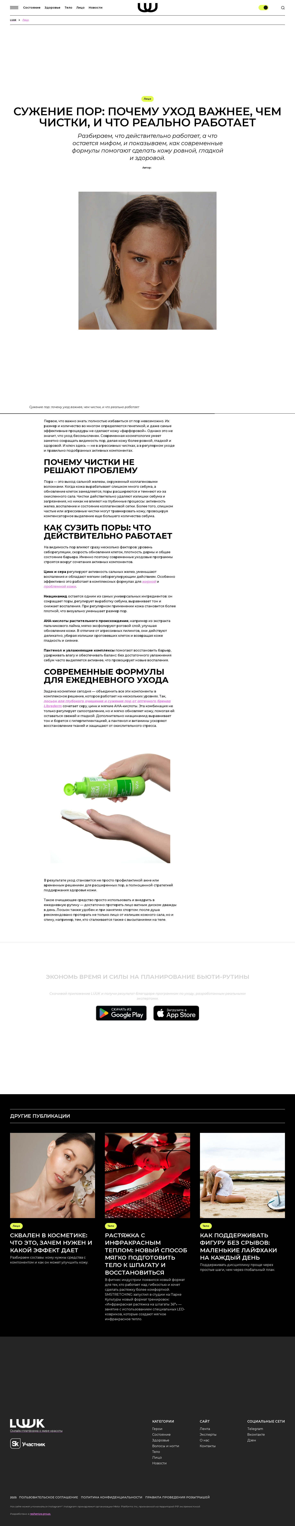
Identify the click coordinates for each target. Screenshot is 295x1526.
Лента (205, 1429)
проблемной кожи (60, 586)
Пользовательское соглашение (48, 1497)
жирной (149, 582)
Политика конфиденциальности (111, 1497)
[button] (16, 7)
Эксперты (208, 1435)
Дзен (251, 1440)
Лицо (80, 7)
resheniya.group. (40, 1513)
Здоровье (52, 7)
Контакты (208, 1446)
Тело (68, 7)
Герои (157, 1429)
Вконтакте (256, 1435)
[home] (147, 7)
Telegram (255, 1429)
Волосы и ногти (165, 1446)
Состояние (32, 7)
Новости (95, 7)
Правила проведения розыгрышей (177, 1497)
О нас (204, 1440)
